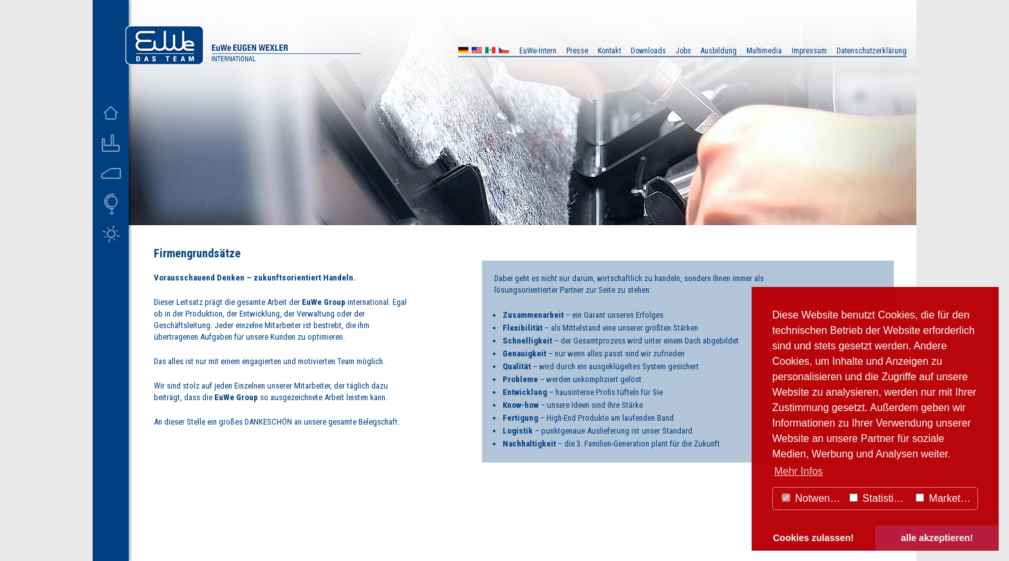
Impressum (809, 50)
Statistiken (879, 498)
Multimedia (764, 50)
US (477, 52)
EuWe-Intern (538, 50)
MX (490, 52)
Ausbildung (719, 50)
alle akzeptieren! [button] (937, 538)
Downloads (648, 50)
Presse (577, 50)
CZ (504, 52)
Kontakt (609, 50)
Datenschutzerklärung (872, 50)
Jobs (683, 50)
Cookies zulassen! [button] (813, 538)
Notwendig (813, 498)
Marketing (945, 498)
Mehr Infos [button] (798, 471)
